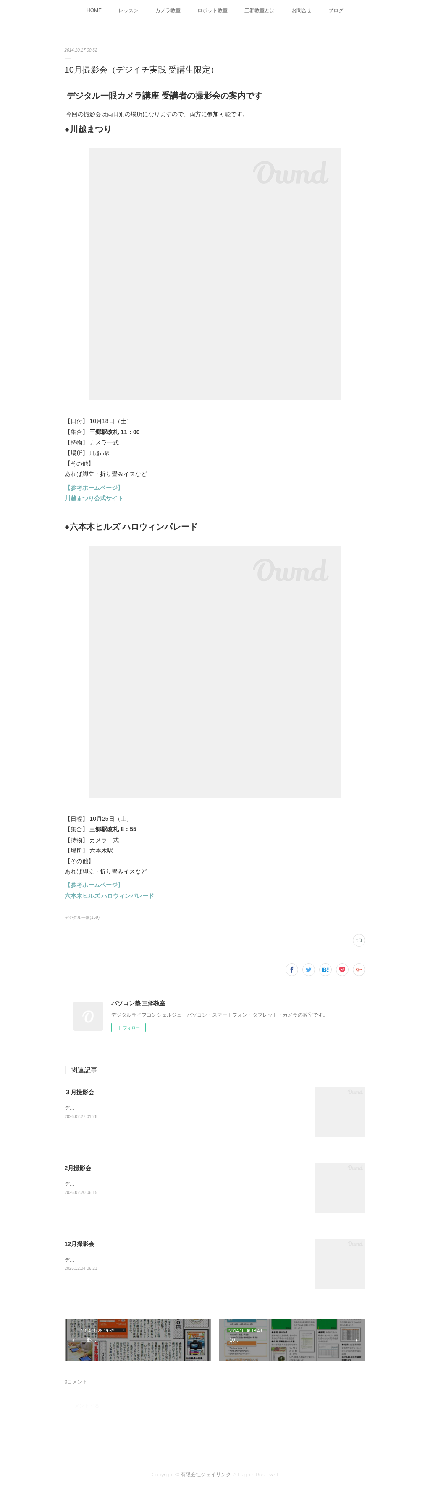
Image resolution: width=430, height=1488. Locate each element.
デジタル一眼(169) (82, 917)
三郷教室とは (259, 10)
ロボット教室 (212, 10)
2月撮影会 (78, 1168)
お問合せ (301, 10)
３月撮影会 (79, 1092)
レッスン (128, 10)
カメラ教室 (168, 10)
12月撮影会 (80, 1244)
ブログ (335, 10)
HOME (94, 10)
